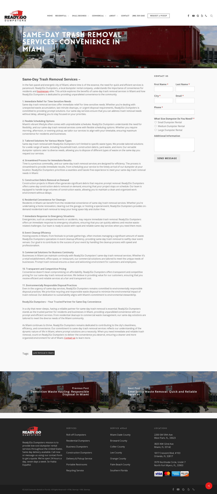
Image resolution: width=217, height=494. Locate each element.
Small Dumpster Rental (170, 122)
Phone (158, 107)
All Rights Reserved (58, 489)
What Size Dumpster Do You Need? (174, 118)
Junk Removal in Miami (43, 352)
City (157, 95)
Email (180, 95)
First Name (161, 84)
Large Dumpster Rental (170, 130)
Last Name (183, 84)
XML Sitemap (85, 489)
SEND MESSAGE (167, 158)
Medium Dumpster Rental (171, 126)
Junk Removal (58, 55)
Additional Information (167, 135)
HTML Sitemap (73, 489)
